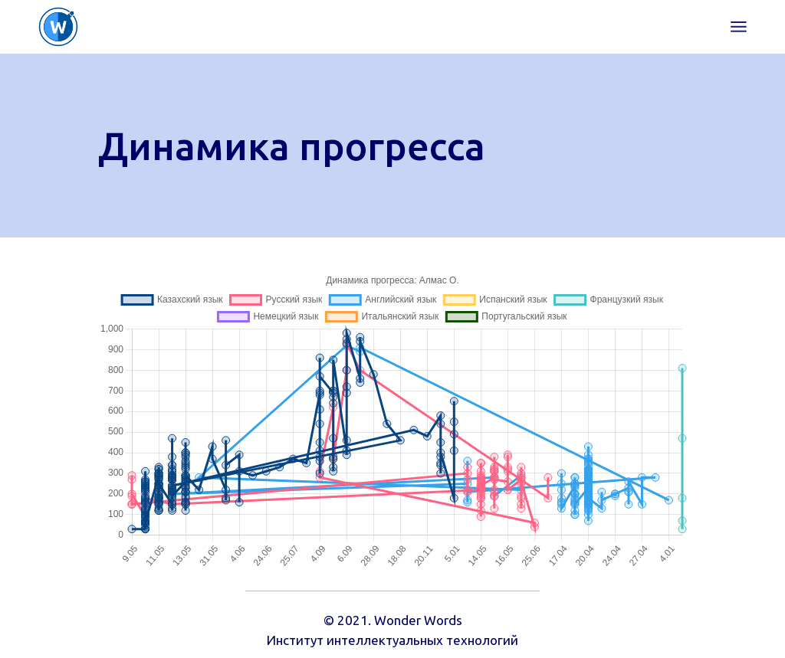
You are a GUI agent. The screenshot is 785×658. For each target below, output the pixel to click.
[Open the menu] (739, 26)
